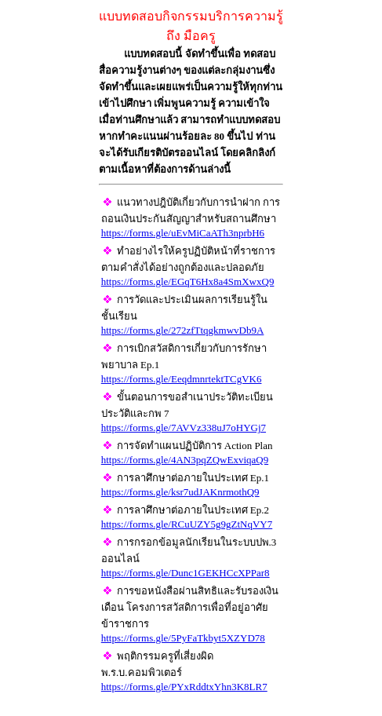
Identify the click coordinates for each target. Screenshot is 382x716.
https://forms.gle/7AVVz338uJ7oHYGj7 (183, 427)
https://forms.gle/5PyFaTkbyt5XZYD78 (183, 638)
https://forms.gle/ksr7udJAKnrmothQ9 (180, 492)
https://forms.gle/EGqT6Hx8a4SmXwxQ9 (188, 281)
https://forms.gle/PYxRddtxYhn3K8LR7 (184, 686)
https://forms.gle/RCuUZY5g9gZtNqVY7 (186, 524)
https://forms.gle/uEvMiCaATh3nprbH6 (182, 233)
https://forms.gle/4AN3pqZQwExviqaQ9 (184, 460)
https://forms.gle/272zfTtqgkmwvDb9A (182, 330)
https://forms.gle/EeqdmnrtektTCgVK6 (181, 379)
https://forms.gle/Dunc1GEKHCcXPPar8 (185, 573)
